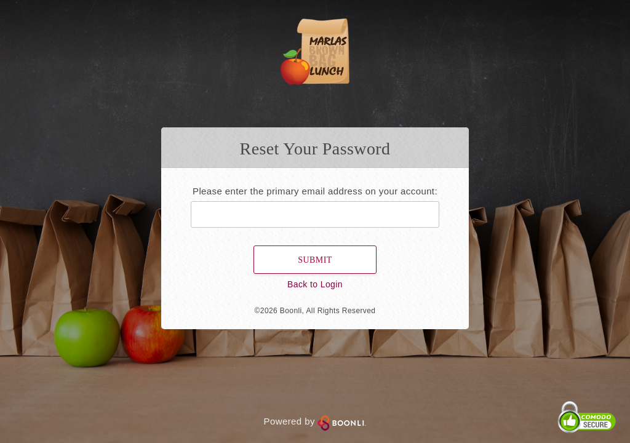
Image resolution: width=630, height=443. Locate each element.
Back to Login (315, 284)
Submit (315, 260)
